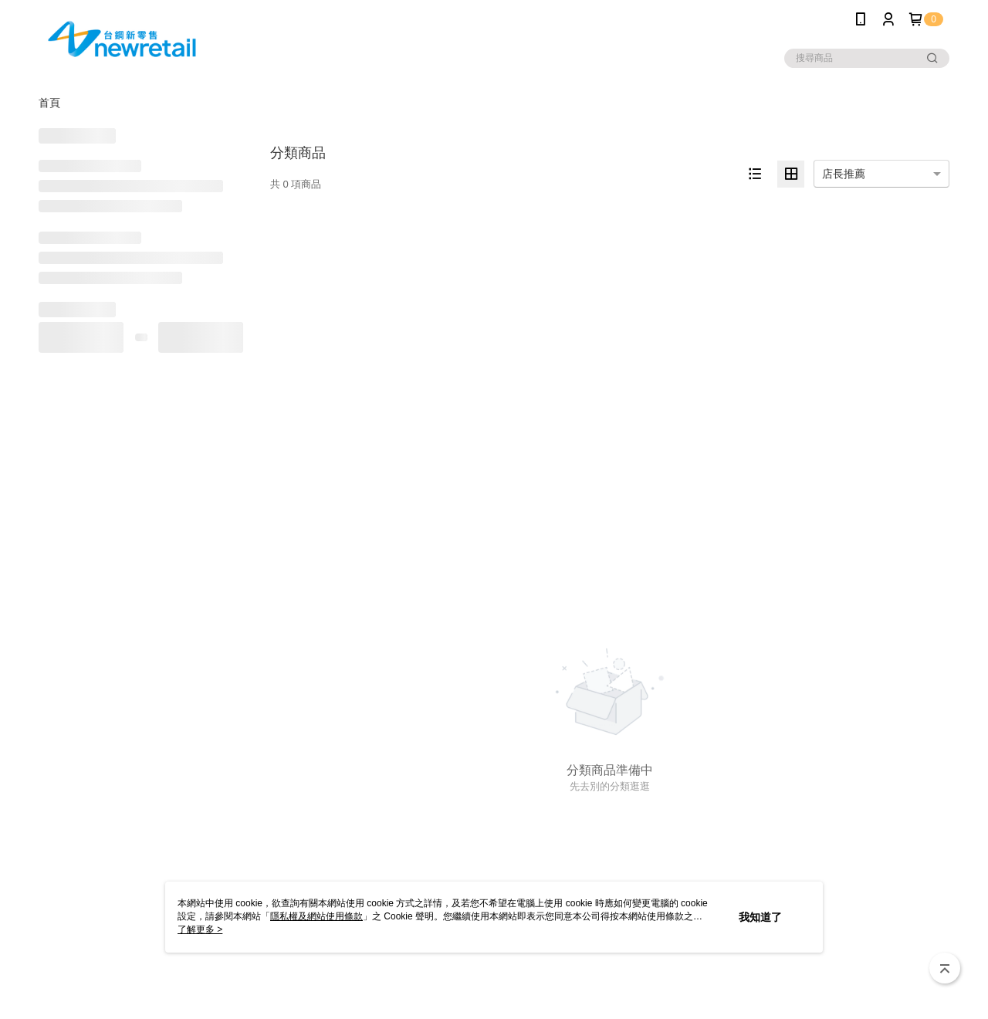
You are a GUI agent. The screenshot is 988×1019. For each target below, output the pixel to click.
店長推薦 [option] (843, 174)
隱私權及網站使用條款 (316, 916)
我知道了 (760, 917)
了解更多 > (200, 929)
